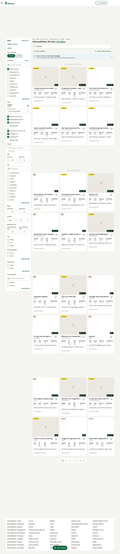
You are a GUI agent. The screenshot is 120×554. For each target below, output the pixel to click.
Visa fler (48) (25, 288)
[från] (12, 160)
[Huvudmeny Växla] (1, 3)
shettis (73, 539)
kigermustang (97, 545)
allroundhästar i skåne (14, 521)
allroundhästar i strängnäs (15, 536)
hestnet (73, 533)
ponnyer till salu (34, 542)
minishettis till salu (56, 542)
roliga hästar (54, 533)
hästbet (52, 521)
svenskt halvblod (98, 524)
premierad (53, 539)
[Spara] (56, 89)
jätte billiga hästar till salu (79, 524)
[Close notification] (111, 56)
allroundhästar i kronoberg (15, 548)
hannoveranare (76, 521)
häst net (95, 533)
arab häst (31, 524)
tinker (52, 527)
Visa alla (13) (14, 126)
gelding (52, 530)
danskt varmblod (98, 539)
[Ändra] (28, 105)
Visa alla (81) (14, 140)
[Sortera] (104, 51)
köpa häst (32, 548)
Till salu (11, 56)
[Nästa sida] (88, 460)
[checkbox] (8, 69)
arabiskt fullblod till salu (100, 521)
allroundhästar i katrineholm (16, 533)
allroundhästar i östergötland (16, 530)
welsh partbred (54, 545)
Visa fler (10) (26, 259)
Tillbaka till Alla (12, 44)
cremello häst (75, 545)
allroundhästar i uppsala (14, 527)
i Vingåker (60, 42)
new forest (53, 536)
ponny (52, 524)
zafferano (96, 536)
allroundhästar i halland (14, 542)
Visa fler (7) (26, 99)
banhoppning (75, 542)
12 (83, 460)
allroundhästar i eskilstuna (15, 545)
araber (31, 536)
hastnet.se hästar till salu (37, 530)
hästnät (73, 530)
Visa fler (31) (26, 202)
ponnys (31, 527)
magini (95, 542)
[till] (24, 160)
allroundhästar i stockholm (15, 524)
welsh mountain (33, 539)
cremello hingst (97, 548)
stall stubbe (75, 527)
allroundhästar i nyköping (15, 539)
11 (80, 460)
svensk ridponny (34, 545)
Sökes (19, 56)
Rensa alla (25, 40)
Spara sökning (39, 51)
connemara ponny (34, 533)
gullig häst (74, 536)
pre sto (31, 521)
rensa (26, 60)
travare (95, 527)
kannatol (74, 548)
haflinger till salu (98, 530)
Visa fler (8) (26, 271)
